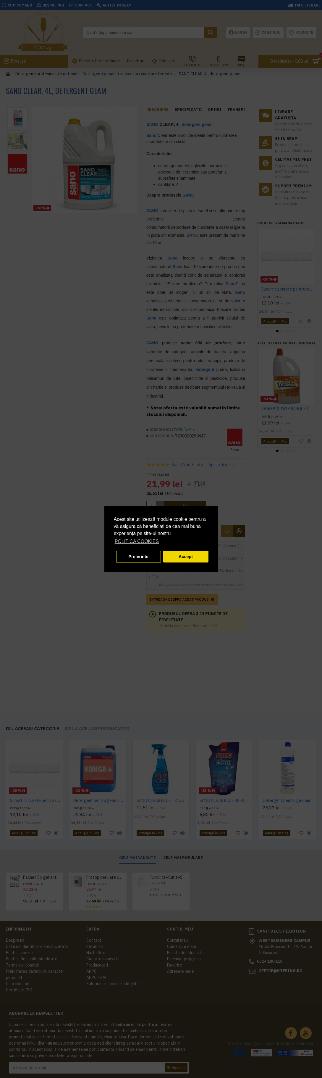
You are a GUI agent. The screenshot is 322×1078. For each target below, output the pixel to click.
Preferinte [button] (138, 556)
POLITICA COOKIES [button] (137, 541)
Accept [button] (186, 556)
